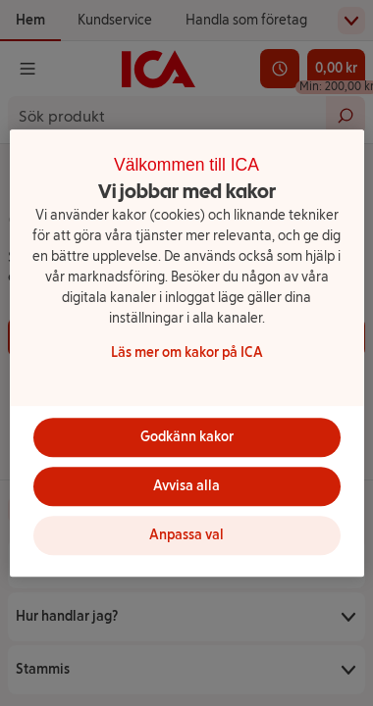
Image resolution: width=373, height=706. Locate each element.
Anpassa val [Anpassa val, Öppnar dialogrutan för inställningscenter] (186, 535)
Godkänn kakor (187, 437)
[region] (187, 353)
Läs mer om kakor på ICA (187, 352)
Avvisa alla (186, 486)
